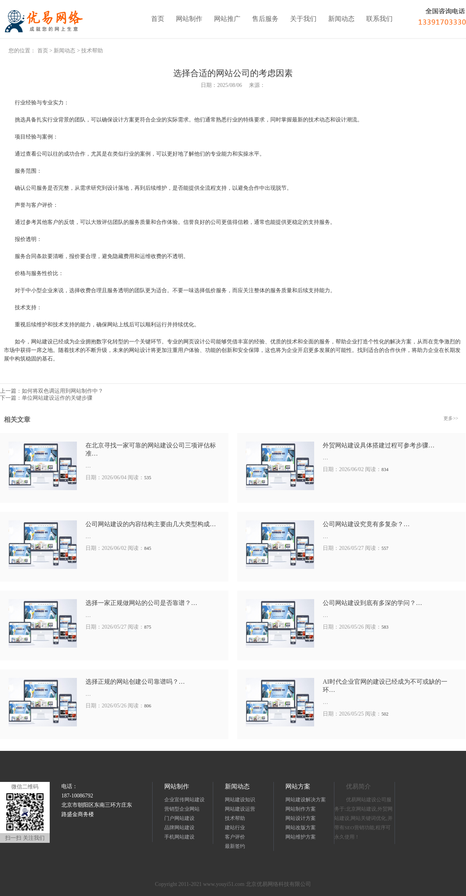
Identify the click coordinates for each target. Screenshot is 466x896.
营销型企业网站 (182, 809)
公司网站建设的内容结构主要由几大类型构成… (150, 524)
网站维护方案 (300, 837)
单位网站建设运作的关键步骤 (57, 398)
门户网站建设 (179, 818)
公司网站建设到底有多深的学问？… (372, 603)
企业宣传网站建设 (184, 799)
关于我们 (303, 19)
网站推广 (227, 19)
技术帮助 (92, 51)
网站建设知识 (240, 799)
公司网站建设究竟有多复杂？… (366, 524)
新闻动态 (341, 19)
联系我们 (379, 19)
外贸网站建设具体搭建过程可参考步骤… (379, 445)
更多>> (450, 418)
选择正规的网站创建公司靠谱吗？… (135, 681)
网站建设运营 (240, 809)
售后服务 (265, 19)
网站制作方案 (300, 809)
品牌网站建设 (179, 827)
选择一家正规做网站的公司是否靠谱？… (141, 603)
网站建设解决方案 (305, 799)
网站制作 (189, 19)
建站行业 (235, 827)
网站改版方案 (300, 827)
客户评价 (235, 837)
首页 (157, 19)
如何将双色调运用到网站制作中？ (62, 391)
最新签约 (235, 846)
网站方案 (297, 786)
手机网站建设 (179, 837)
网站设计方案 (300, 818)
